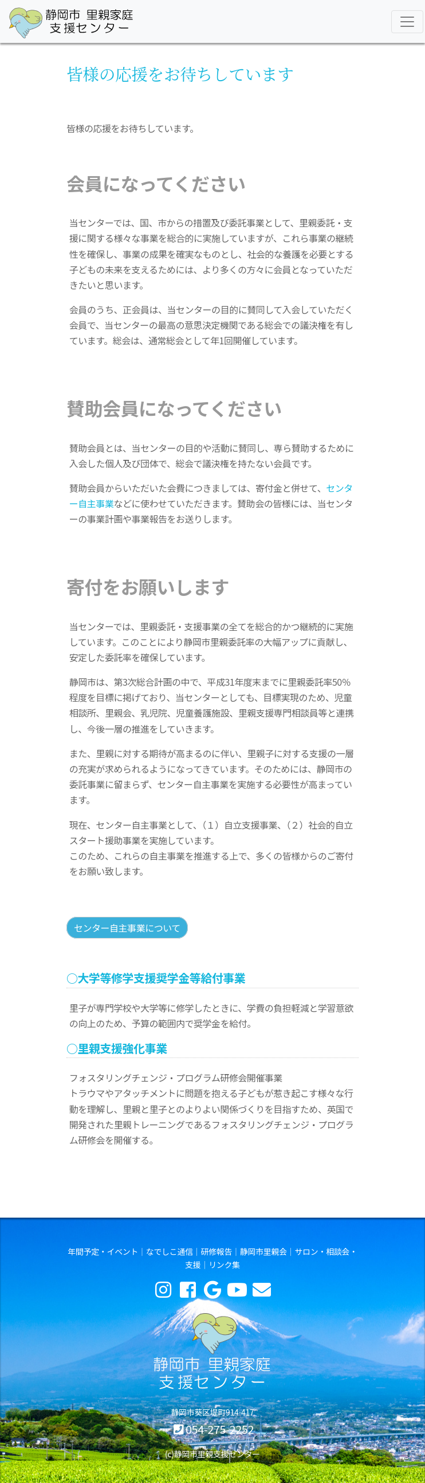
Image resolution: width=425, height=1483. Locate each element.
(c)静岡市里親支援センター (212, 1454)
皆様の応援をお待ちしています (179, 73)
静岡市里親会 (263, 1251)
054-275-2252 (220, 1429)
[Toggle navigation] (407, 21)
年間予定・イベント (103, 1251)
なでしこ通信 (169, 1251)
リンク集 (224, 1264)
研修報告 (216, 1251)
